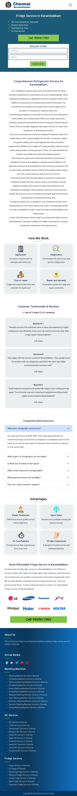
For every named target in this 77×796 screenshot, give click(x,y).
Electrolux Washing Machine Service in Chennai (28, 701)
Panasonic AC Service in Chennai (22, 751)
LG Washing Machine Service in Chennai (25, 679)
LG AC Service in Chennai (19, 725)
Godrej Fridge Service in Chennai (22, 778)
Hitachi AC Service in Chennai (21, 744)
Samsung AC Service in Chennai (22, 729)
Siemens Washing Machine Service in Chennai (28, 704)
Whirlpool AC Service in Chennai (22, 732)
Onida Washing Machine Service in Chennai (26, 692)
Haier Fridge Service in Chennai (21, 781)
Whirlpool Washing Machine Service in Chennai (28, 695)
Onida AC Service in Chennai (20, 741)
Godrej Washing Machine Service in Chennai (27, 707)
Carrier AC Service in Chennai (21, 748)
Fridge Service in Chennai (19, 765)
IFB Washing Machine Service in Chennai (25, 685)
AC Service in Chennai (18, 722)
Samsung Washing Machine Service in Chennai (28, 682)
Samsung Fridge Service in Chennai (23, 772)
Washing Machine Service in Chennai (24, 676)
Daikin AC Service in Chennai (20, 738)
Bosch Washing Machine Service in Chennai (27, 688)
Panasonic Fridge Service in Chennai (24, 784)
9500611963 (41, 38)
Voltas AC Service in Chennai (21, 735)
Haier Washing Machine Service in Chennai (26, 698)
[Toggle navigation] (70, 5)
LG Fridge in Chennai (17, 769)
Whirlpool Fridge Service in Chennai (23, 775)
